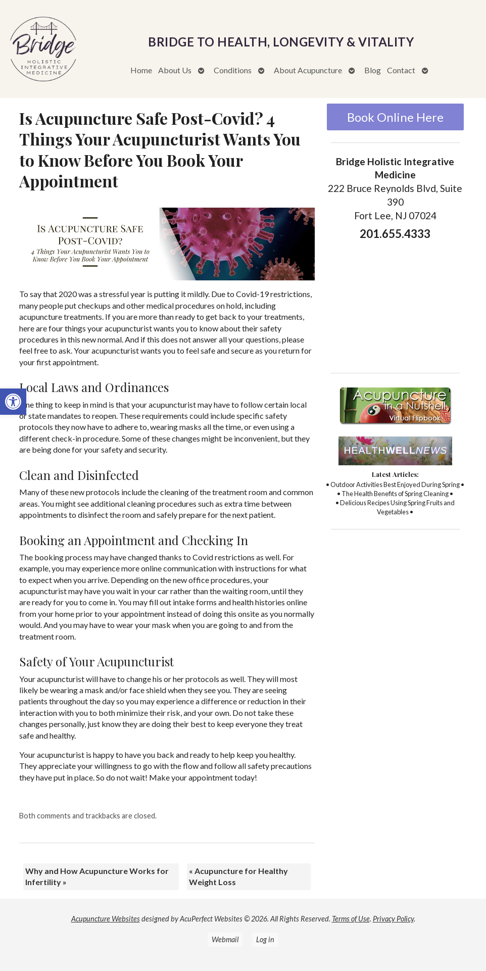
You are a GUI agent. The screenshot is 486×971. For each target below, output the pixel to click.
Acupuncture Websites (105, 918)
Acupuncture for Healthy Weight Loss (238, 876)
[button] (13, 402)
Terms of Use (351, 918)
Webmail (225, 939)
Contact (401, 70)
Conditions (233, 70)
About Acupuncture (308, 70)
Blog (372, 70)
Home (141, 70)
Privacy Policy (393, 918)
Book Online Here (395, 117)
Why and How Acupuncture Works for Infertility (97, 876)
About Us (174, 70)
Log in (265, 939)
